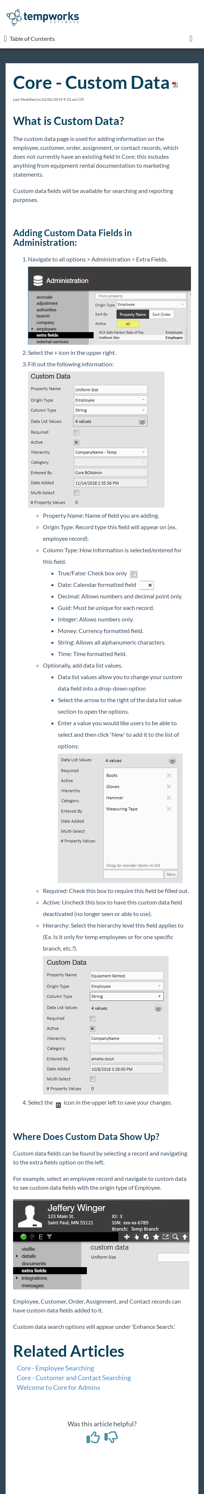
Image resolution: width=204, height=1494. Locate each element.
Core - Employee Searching (55, 1368)
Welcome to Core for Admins (58, 1387)
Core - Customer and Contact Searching (74, 1377)
